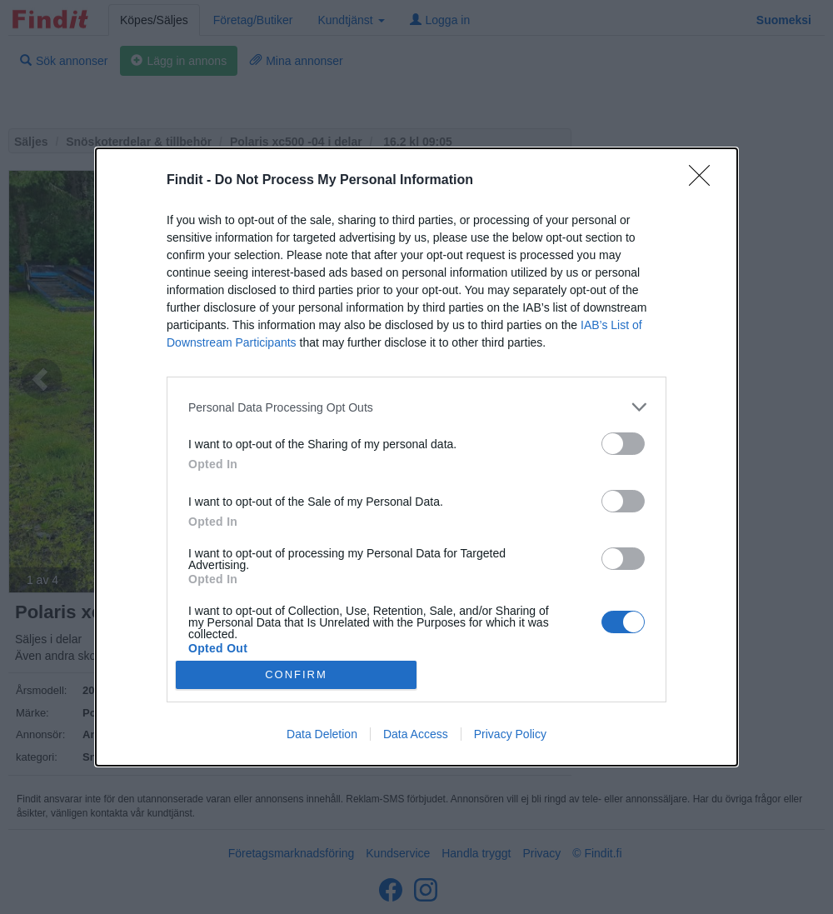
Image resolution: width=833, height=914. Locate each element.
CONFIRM (296, 674)
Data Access (415, 734)
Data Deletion (322, 734)
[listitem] (416, 407)
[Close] (705, 181)
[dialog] (416, 456)
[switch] (623, 443)
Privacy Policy (510, 734)
